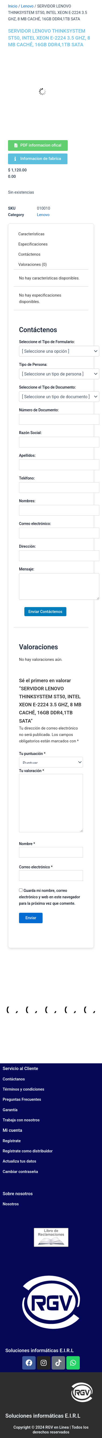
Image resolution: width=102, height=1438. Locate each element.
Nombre (27, 844)
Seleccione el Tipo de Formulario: (47, 342)
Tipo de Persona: (33, 364)
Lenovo (27, 6)
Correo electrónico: (35, 523)
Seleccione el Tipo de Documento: (47, 387)
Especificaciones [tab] (33, 244)
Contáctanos (14, 1079)
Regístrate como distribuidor (28, 1151)
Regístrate (12, 1140)
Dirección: (27, 546)
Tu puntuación (32, 753)
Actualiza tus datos (19, 1161)
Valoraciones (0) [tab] (32, 264)
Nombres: (27, 501)
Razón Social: (30, 433)
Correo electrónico (35, 867)
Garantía (10, 1109)
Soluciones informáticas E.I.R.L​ (42, 1416)
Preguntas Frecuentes (22, 1099)
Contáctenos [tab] (29, 254)
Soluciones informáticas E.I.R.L (39, 1350)
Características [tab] (31, 234)
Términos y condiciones (23, 1089)
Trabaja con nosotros (21, 1120)
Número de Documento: (39, 410)
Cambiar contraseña (20, 1171)
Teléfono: (27, 478)
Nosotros (11, 1204)
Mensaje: (26, 569)
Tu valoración (31, 771)
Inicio (12, 6)
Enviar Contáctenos (45, 611)
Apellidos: (27, 455)
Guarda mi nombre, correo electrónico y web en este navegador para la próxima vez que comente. (49, 897)
